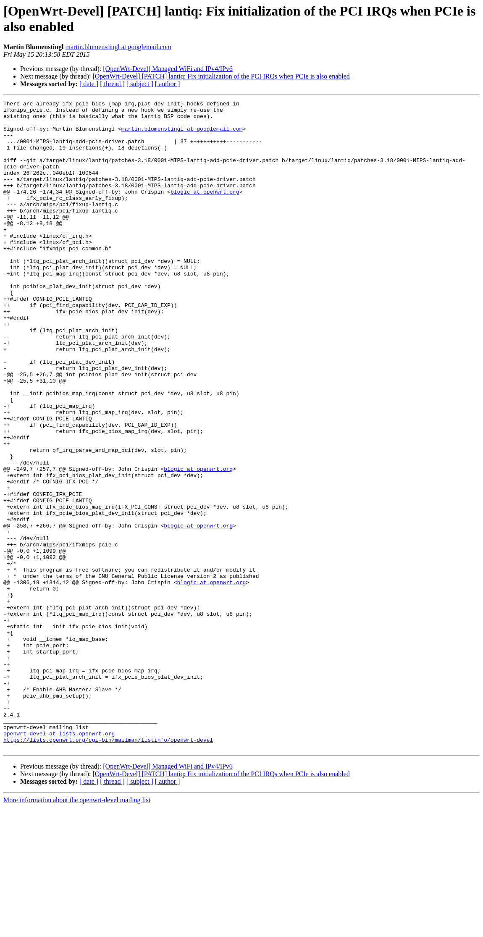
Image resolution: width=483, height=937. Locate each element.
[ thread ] (112, 83)
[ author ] (167, 83)
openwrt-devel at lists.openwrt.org (59, 860)
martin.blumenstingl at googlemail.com (118, 46)
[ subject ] (139, 83)
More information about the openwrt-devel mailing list (76, 929)
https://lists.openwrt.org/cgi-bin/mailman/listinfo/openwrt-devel (108, 868)
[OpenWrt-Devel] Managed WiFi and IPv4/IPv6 (168, 68)
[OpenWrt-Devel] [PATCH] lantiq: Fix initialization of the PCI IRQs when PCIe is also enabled (220, 76)
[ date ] (88, 83)
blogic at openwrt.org (205, 210)
